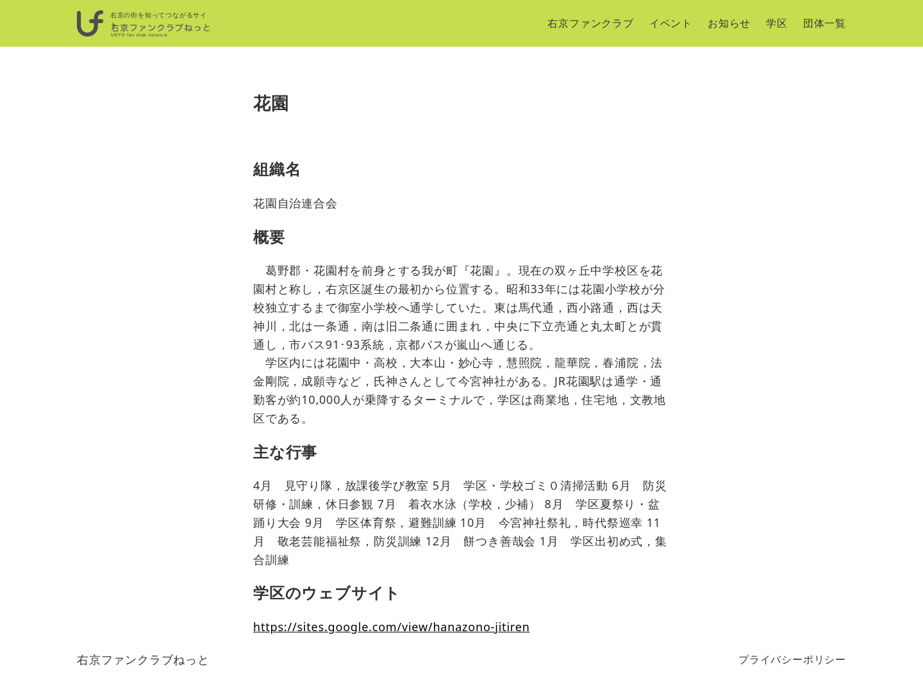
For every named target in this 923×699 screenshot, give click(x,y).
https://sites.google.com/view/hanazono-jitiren (391, 626)
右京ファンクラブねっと (143, 659)
